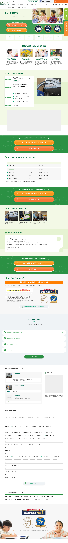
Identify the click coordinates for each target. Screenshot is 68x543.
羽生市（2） (14, 456)
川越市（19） (29, 423)
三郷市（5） (7, 465)
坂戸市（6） (18, 438)
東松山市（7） (28, 456)
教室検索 (13, 4)
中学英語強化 (26, 93)
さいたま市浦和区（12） (27, 432)
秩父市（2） (16, 444)
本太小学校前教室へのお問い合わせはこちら (34, 142)
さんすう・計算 (17, 96)
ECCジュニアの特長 (20, 4)
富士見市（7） (39, 459)
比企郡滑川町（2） (56, 456)
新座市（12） (7, 450)
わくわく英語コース (45, 499)
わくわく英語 (26, 101)
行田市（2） (14, 426)
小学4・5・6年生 (45, 4)
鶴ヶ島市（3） (23, 444)
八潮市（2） (7, 471)
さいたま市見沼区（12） (9, 438)
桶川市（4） (55, 417)
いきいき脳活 (17, 101)
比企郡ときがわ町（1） (46, 456)
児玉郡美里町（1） (49, 426)
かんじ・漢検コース (8, 499)
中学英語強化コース (18, 496)
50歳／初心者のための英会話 (20, 100)
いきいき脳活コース (36, 499)
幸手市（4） (7, 432)
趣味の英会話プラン (26, 499)
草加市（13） (45, 438)
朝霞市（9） (14, 417)
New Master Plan (18, 499)
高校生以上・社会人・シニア (58, 4)
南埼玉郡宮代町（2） (16, 465)
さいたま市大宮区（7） (38, 432)
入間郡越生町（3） (22, 417)
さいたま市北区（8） (48, 432)
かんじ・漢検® (27, 96)
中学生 (50, 4)
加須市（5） (15, 423)
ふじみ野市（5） (47, 459)
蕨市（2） (14, 477)
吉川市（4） (14, 471)
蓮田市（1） (7, 456)
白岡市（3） (38, 438)
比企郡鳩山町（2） (8, 459)
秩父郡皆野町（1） (8, 444)
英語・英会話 (17, 93)
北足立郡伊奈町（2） (38, 423)
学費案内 (65, 4)
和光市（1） (7, 477)
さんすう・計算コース (41, 496)
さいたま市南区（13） (50, 435)
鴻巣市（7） (35, 426)
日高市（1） (25, 459)
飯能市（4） (21, 456)
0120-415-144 (25, 88)
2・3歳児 (26, 4)
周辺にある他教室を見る (50, 399)
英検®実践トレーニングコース (29, 496)
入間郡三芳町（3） (31, 417)
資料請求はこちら (34, 148)
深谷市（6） (32, 459)
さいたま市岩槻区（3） (16, 432)
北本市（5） (7, 426)
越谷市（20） (41, 426)
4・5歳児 (31, 4)
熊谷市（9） (28, 426)
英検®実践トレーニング (19, 95)
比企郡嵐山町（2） (17, 459)
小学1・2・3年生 (37, 4)
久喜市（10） (21, 426)
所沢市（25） (31, 444)
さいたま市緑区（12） (40, 435)
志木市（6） (32, 438)
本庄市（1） (55, 459)
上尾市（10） (7, 417)
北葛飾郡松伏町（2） (58, 423)
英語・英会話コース (8, 496)
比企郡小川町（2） (36, 456)
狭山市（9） (25, 438)
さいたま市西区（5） (29, 435)
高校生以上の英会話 (18, 98)
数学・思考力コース (50, 496)
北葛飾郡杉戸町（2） (48, 423)
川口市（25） (22, 423)
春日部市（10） (8, 423)
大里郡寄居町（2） (47, 417)
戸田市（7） (38, 444)
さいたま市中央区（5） (19, 435)
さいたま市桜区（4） (9, 435)
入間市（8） (39, 417)
